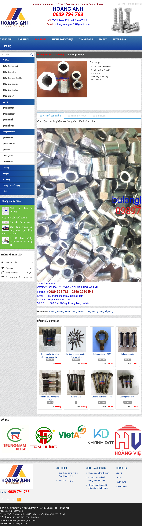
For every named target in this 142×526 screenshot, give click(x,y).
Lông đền (8, 155)
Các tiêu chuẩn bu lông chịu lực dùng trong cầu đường (17, 230)
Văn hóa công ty (66, 480)
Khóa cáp (6, 179)
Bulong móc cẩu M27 (102, 354)
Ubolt (5, 191)
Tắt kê (6, 149)
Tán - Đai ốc (9, 143)
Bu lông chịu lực (10, 90)
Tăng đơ (6, 173)
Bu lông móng (9, 72)
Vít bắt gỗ (8, 120)
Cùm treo (8, 161)
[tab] (50, 116)
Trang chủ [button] (6, 39)
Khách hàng (121, 486)
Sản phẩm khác (9, 131)
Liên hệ (119, 473)
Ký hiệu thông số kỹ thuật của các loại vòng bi (21, 241)
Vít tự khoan (9, 114)
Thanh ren (8, 138)
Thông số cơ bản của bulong (21, 210)
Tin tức (119, 477)
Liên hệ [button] (7, 46)
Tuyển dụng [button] (119, 39)
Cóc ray (6, 167)
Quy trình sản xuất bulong (14, 218)
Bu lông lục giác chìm (12, 78)
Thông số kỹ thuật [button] (62, 39)
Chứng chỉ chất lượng (11, 185)
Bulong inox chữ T (127, 397)
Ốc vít (5, 102)
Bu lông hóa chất (10, 66)
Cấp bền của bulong (20, 222)
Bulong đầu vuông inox (101, 397)
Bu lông (6, 60)
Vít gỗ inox (8, 126)
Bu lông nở (8, 96)
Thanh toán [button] (86, 39)
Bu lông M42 (76, 397)
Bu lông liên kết (10, 84)
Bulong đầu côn (127, 354)
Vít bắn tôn (8, 108)
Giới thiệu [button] (23, 39)
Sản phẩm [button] (40, 39)
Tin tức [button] (103, 39)
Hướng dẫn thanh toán (98, 473)
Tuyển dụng (121, 482)
